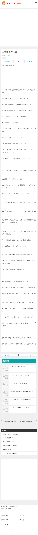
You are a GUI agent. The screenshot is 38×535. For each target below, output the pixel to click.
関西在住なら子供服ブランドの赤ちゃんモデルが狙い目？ (23, 392)
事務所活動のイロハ (8, 441)
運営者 (22, 520)
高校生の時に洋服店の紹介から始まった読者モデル (11, 421)
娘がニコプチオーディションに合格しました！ (21, 399)
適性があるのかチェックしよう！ (12, 434)
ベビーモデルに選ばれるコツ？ (18, 366)
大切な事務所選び (8, 438)
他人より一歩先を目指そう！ (11, 453)
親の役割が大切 (7, 449)
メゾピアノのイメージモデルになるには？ (20, 375)
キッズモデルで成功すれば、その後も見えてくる (22, 407)
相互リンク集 (4, 520)
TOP (10, 506)
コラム (3, 57)
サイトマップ (4, 524)
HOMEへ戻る (4, 515)
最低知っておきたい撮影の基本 (11, 445)
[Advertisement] (19, 27)
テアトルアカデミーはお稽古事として (19, 383)
